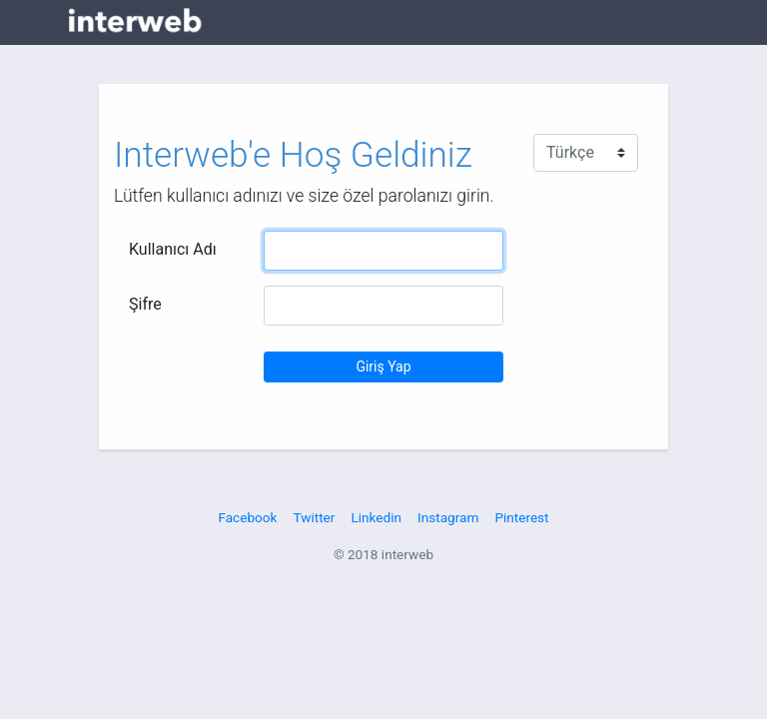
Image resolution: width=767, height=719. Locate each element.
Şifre (145, 304)
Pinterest (521, 517)
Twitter (314, 517)
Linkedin (376, 517)
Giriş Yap (383, 366)
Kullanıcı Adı (173, 249)
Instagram (447, 517)
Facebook (247, 517)
